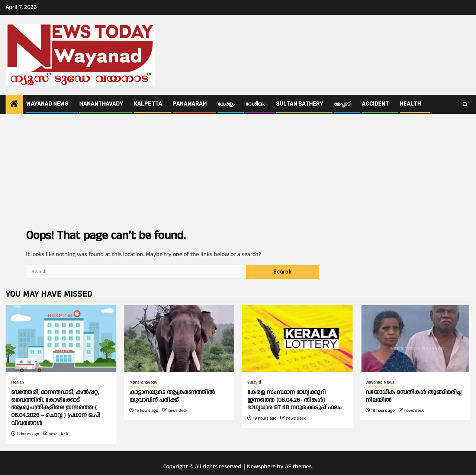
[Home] (14, 104)
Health (410, 104)
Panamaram (190, 104)
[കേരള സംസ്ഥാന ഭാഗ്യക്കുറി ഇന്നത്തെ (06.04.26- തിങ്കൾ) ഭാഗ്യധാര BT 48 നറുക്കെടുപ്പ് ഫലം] (297, 338)
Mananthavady (101, 104)
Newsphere (261, 466)
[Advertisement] (238, 169)
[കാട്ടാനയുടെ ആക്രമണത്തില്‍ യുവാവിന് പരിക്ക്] (179, 338)
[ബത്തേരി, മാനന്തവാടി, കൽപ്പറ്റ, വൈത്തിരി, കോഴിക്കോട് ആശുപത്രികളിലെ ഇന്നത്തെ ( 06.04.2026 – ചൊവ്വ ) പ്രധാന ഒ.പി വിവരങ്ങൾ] (61, 338)
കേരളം (226, 104)
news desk (58, 434)
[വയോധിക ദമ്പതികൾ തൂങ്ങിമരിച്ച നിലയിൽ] (415, 338)
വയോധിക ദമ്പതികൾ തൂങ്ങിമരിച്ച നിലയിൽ (413, 396)
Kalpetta (148, 104)
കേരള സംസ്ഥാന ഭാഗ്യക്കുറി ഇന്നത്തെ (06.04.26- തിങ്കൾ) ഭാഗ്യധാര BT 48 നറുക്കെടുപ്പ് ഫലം (294, 400)
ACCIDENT (375, 104)
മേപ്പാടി (342, 104)
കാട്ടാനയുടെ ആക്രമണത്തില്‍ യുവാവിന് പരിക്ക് (172, 396)
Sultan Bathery (299, 104)
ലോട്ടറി (254, 382)
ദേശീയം (255, 104)
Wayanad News (47, 104)
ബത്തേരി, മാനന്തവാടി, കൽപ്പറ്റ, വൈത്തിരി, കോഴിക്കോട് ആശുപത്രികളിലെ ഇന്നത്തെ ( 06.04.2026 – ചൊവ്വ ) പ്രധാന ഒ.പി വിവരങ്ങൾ (55, 407)
